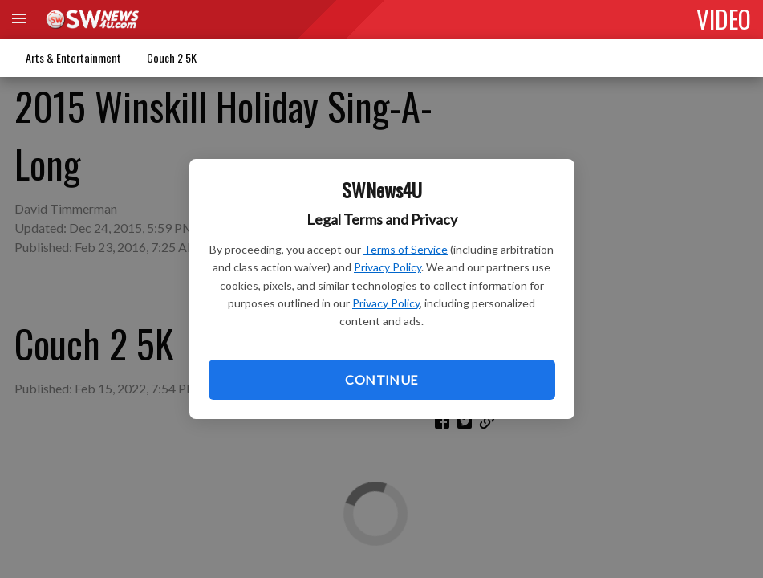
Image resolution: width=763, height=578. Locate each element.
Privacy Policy (387, 267)
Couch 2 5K (172, 57)
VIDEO (723, 18)
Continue (381, 379)
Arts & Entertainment (73, 57)
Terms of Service (405, 249)
